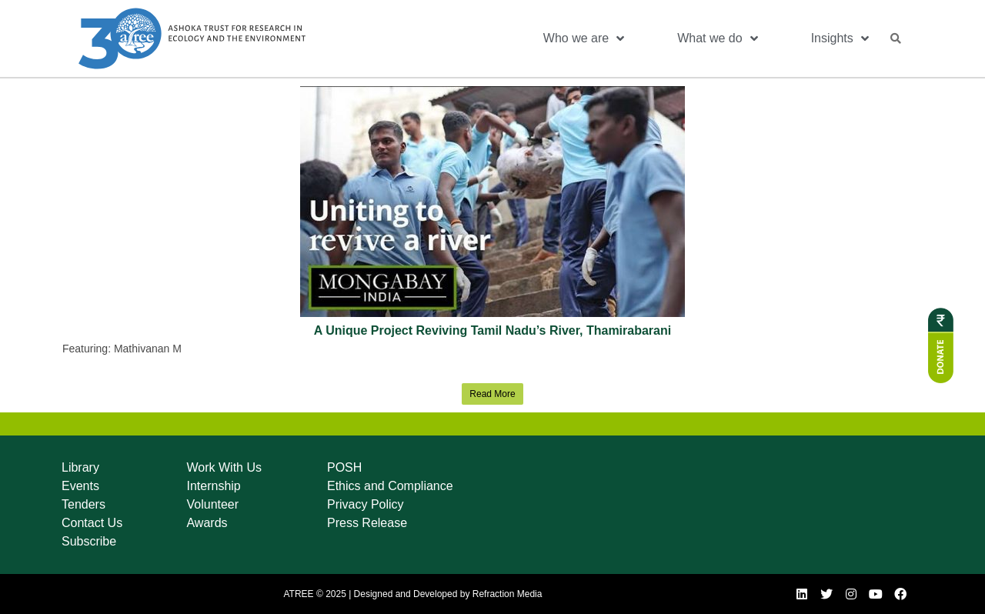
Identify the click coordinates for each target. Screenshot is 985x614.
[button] (895, 38)
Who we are (583, 38)
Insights (840, 38)
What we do (717, 38)
